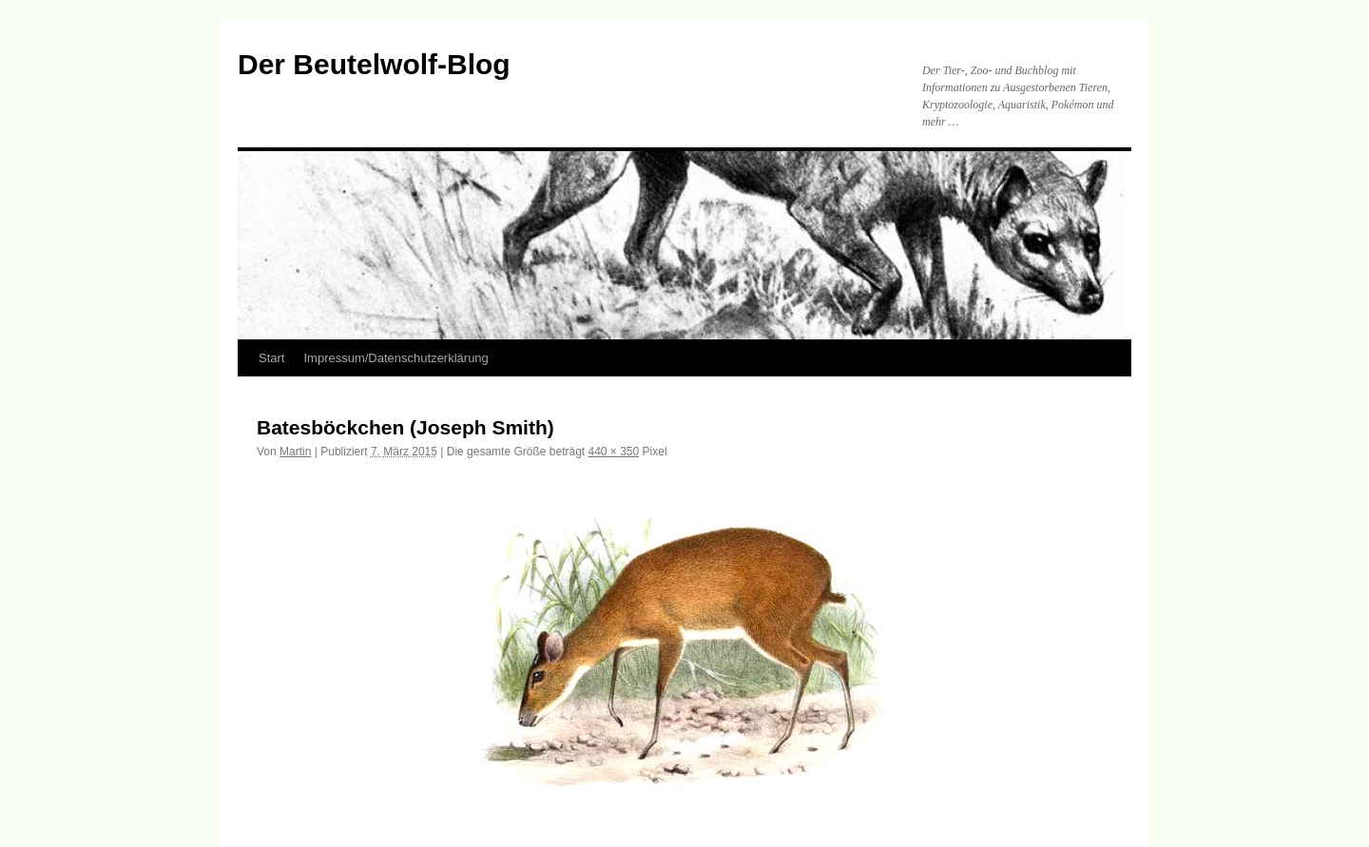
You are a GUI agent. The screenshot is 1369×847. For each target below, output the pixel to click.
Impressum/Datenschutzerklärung (395, 358)
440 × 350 (614, 451)
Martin (295, 451)
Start (271, 358)
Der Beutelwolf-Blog (374, 64)
